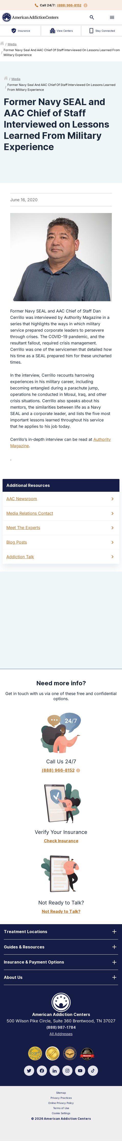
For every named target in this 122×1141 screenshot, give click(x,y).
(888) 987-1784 (61, 1027)
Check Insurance (61, 840)
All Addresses (61, 1034)
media (12, 44)
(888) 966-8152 (69, 5)
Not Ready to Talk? (61, 911)
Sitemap (61, 1092)
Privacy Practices (61, 1097)
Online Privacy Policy (61, 1102)
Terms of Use (61, 1108)
